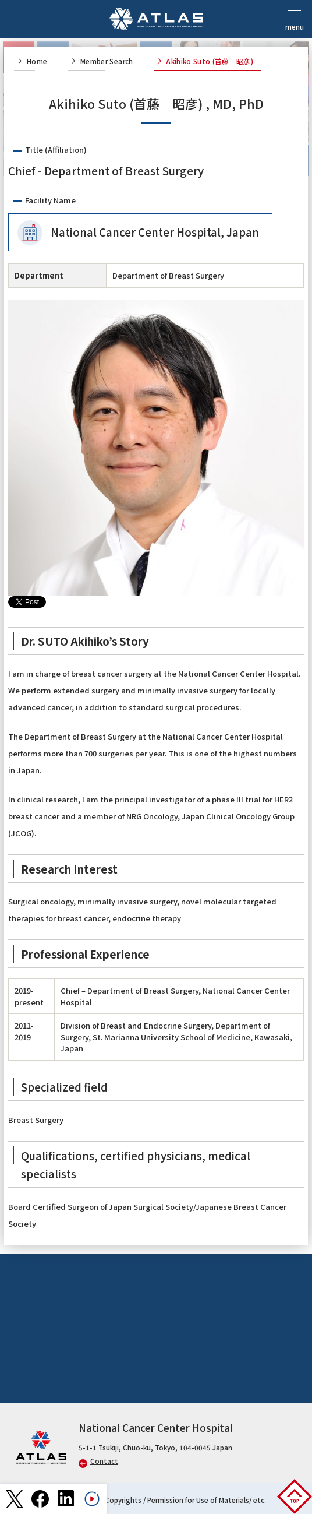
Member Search (106, 61)
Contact (98, 1461)
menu (294, 23)
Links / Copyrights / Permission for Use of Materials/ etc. (174, 1500)
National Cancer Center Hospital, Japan (155, 232)
